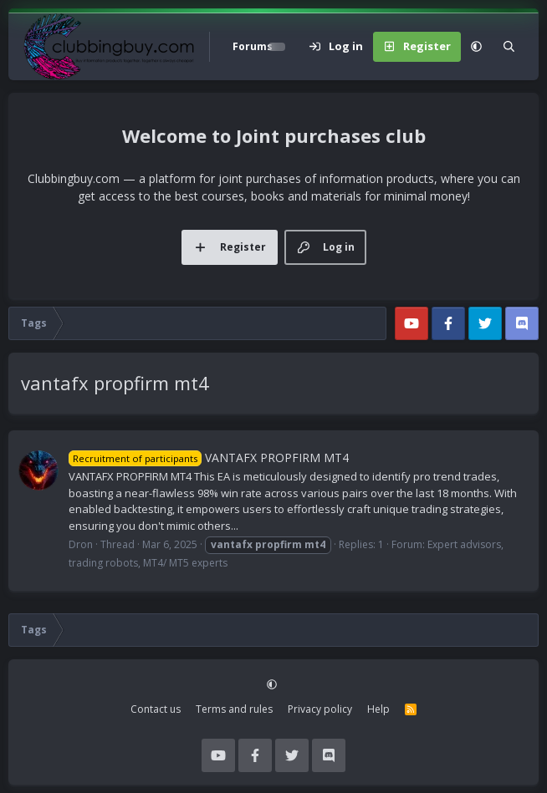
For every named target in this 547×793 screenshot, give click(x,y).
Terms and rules (234, 709)
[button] (476, 47)
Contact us (155, 709)
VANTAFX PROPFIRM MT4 (209, 457)
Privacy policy (320, 709)
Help (378, 709)
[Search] (509, 47)
